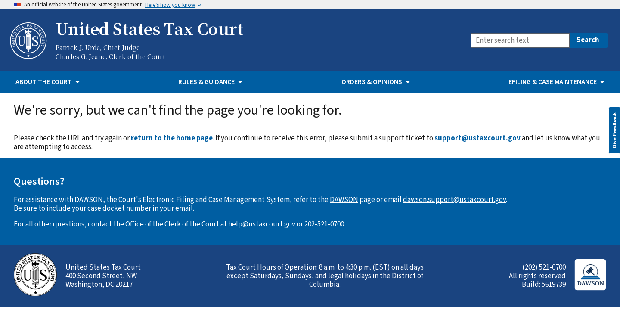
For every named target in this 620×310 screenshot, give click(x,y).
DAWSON (344, 200)
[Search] (520, 40)
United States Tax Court (149, 28)
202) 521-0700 (545, 267)
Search (588, 40)
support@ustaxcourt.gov (477, 138)
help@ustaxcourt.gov (261, 224)
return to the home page (172, 138)
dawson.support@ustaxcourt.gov (454, 200)
